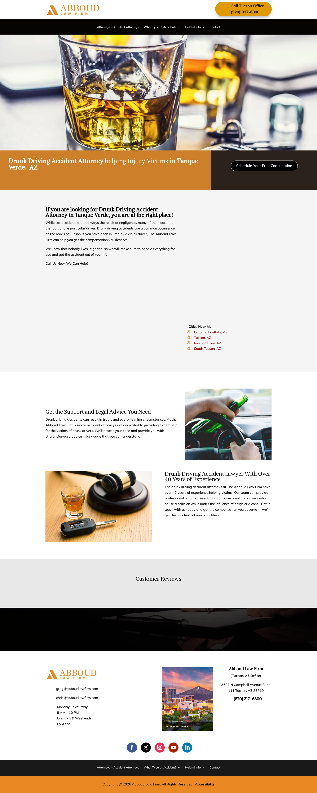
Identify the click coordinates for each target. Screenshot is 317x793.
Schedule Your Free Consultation (264, 165)
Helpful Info (193, 27)
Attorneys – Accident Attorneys (118, 27)
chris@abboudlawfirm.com (77, 698)
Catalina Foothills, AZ (211, 332)
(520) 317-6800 (245, 11)
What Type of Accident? (160, 27)
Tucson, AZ (202, 338)
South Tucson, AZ (207, 348)
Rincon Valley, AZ (207, 343)
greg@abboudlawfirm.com (77, 689)
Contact (215, 27)
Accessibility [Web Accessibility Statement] (205, 784)
